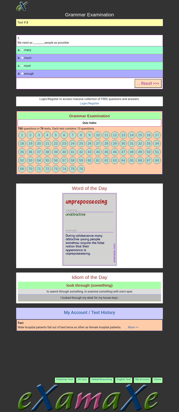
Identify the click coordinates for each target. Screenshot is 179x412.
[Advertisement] (89, 354)
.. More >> (132, 327)
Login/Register (89, 103)
